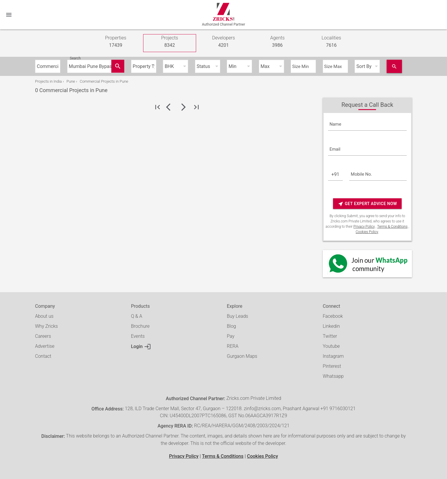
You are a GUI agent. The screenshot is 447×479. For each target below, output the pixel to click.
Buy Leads (237, 316)
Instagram (333, 356)
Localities (331, 42)
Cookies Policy (367, 232)
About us (44, 316)
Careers (43, 336)
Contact (43, 356)
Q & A (136, 316)
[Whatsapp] (367, 263)
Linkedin (331, 326)
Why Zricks (46, 326)
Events (138, 336)
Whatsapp (333, 376)
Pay (230, 336)
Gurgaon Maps (242, 356)
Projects (169, 42)
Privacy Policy (364, 226)
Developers (223, 42)
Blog (231, 326)
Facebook (333, 316)
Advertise (44, 346)
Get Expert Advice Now (367, 204)
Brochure (140, 326)
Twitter (330, 336)
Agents (277, 42)
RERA (232, 346)
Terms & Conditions (392, 226)
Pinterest (332, 366)
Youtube (331, 346)
